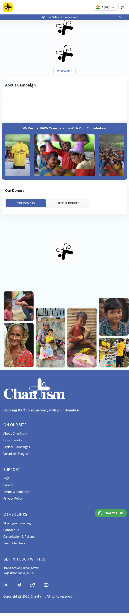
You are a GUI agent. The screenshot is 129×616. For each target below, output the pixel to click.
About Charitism (15, 434)
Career (8, 485)
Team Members (14, 543)
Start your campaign (18, 523)
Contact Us (11, 530)
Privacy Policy (12, 498)
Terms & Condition (16, 492)
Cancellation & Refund (19, 537)
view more (64, 71)
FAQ (6, 478)
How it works (12, 440)
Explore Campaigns (16, 447)
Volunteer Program (16, 454)
